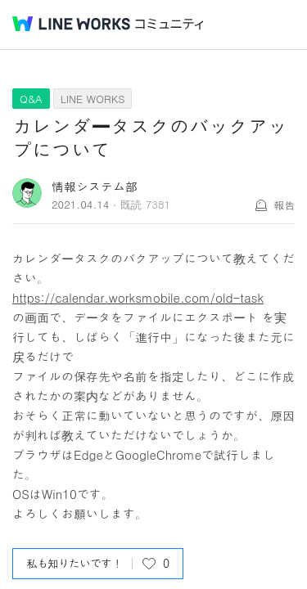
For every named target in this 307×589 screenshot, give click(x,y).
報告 (284, 205)
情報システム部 (95, 186)
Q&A (31, 98)
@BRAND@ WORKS (71, 23)
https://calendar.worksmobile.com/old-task (138, 297)
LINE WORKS (93, 98)
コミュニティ (169, 24)
